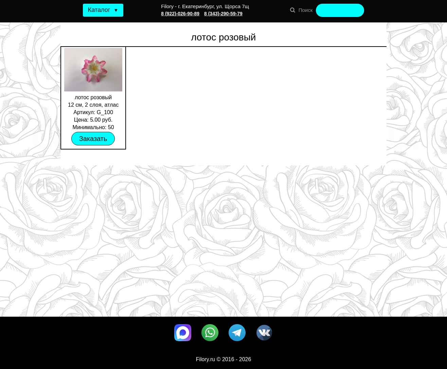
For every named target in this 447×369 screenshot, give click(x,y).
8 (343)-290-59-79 (223, 13)
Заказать (93, 138)
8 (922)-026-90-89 (180, 13)
